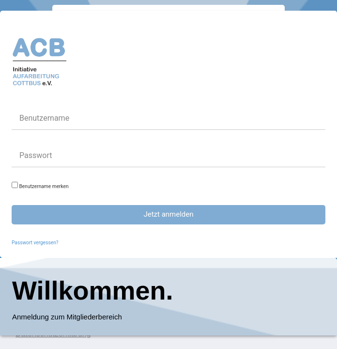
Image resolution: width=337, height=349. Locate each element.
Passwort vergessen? (35, 242)
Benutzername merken (40, 185)
